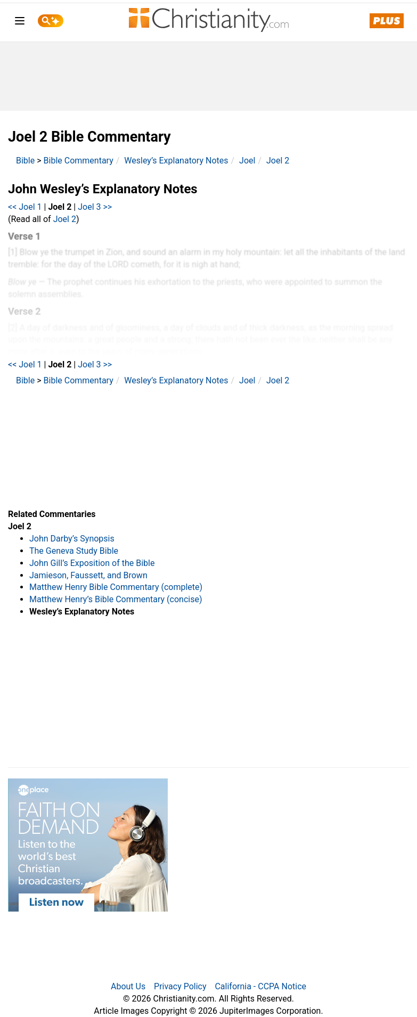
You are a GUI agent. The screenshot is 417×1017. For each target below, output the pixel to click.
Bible (25, 160)
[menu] (19, 22)
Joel (247, 160)
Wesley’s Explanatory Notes (176, 160)
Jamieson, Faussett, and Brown (88, 575)
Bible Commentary (78, 160)
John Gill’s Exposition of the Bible (91, 563)
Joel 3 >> (95, 207)
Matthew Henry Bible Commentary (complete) (115, 587)
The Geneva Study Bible (73, 551)
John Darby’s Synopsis (72, 539)
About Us (128, 986)
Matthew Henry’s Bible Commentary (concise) (115, 599)
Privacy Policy (180, 986)
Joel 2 (277, 160)
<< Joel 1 (25, 207)
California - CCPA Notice (260, 986)
